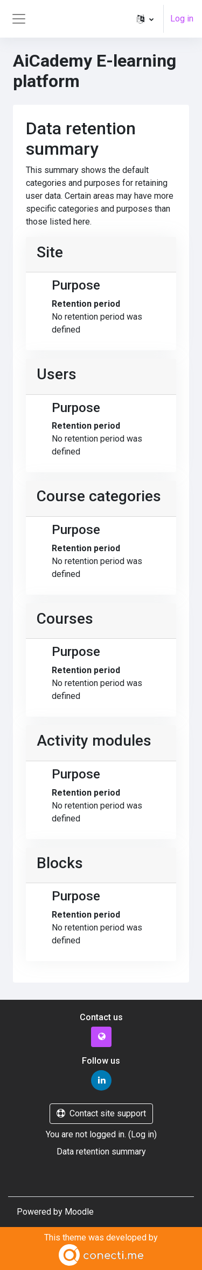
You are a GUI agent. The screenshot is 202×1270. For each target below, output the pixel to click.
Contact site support (101, 1113)
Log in (181, 18)
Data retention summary (101, 1151)
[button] (145, 19)
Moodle (79, 1212)
